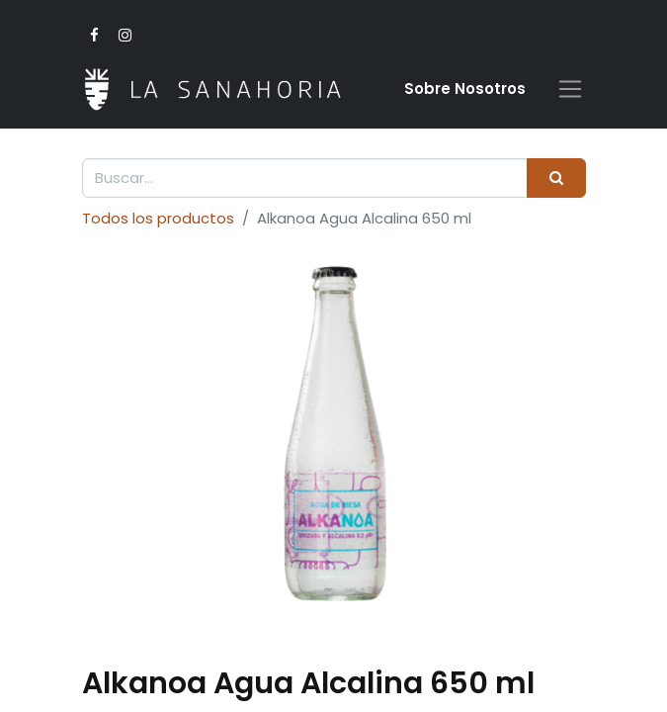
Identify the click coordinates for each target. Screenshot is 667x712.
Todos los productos (158, 218)
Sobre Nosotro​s (465, 88)
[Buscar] (556, 178)
